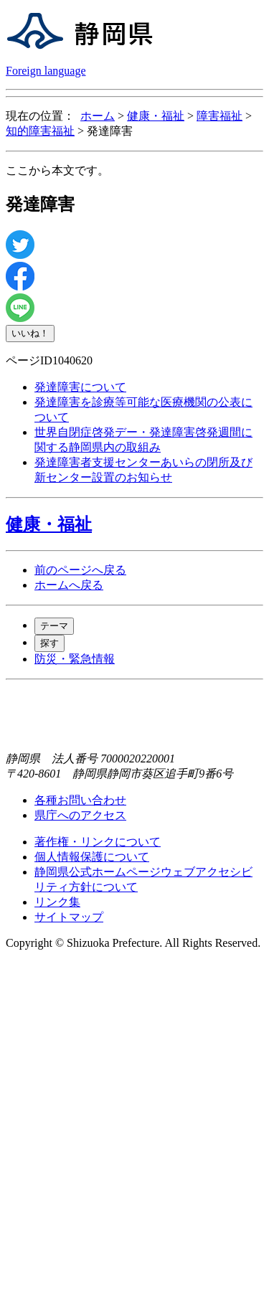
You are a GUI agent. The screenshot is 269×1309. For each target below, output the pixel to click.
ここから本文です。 (57, 170)
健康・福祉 (155, 116)
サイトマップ (68, 917)
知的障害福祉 (40, 131)
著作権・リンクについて (97, 842)
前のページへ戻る (80, 570)
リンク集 (57, 902)
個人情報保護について (91, 857)
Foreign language (46, 71)
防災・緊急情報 (74, 659)
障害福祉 (219, 116)
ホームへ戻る (68, 585)
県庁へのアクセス (80, 815)
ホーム (97, 116)
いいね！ (30, 333)
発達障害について (80, 387)
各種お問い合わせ (80, 800)
